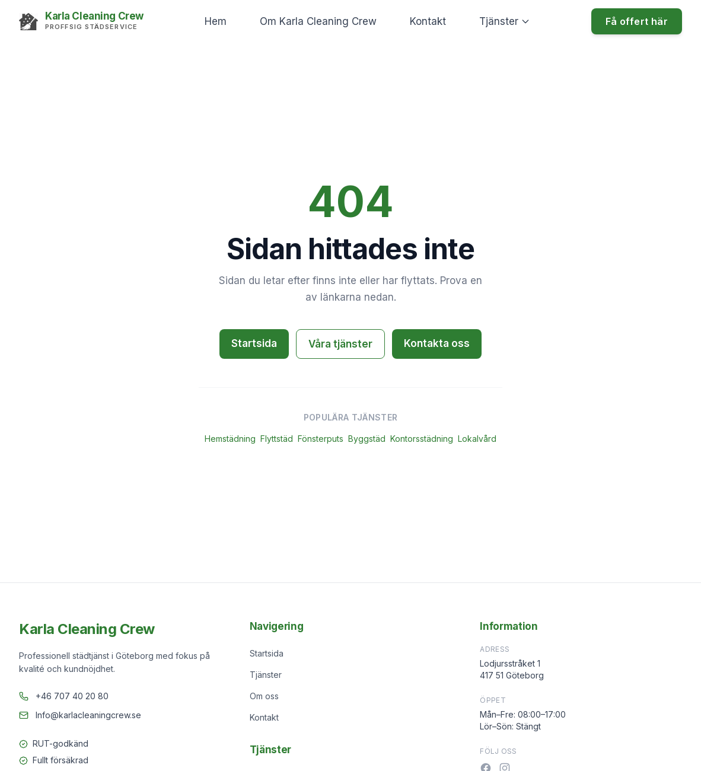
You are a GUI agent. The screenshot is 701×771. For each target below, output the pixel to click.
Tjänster (504, 21)
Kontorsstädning (421, 439)
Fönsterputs (320, 439)
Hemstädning (230, 439)
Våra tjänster (340, 344)
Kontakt (428, 21)
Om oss (264, 696)
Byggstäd (366, 439)
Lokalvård (477, 439)
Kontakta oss (437, 343)
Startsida (254, 343)
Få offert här (637, 21)
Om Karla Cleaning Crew (318, 21)
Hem (216, 21)
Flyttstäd (276, 439)
